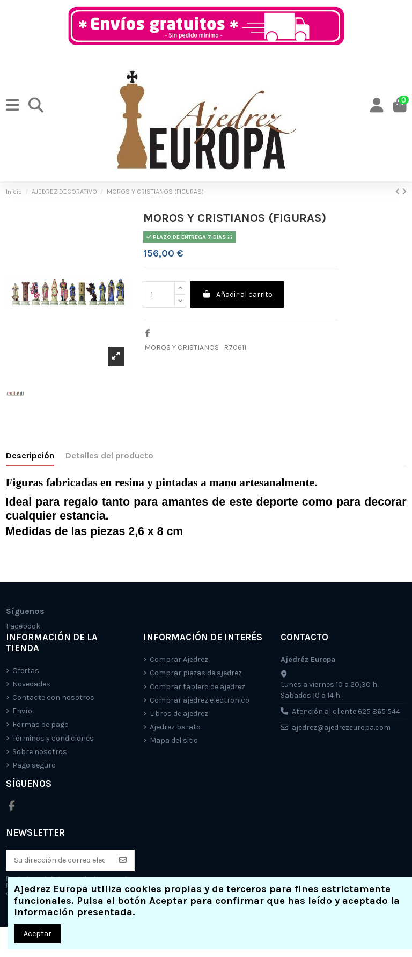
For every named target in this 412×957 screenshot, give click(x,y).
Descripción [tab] (30, 455)
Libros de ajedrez (179, 713)
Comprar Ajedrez (179, 659)
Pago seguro (34, 765)
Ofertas (25, 670)
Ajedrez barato (175, 727)
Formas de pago (40, 724)
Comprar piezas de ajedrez (196, 672)
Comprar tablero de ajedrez (197, 686)
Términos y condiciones (53, 738)
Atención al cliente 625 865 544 (346, 711)
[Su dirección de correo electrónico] (59, 860)
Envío (22, 710)
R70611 (235, 347)
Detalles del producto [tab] (109, 455)
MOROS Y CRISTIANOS (181, 347)
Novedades (31, 684)
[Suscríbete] (123, 860)
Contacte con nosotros (53, 697)
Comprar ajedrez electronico (199, 700)
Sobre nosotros (39, 751)
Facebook (23, 626)
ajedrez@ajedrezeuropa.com (341, 727)
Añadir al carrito (237, 294)
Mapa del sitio (174, 740)
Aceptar (38, 933)
